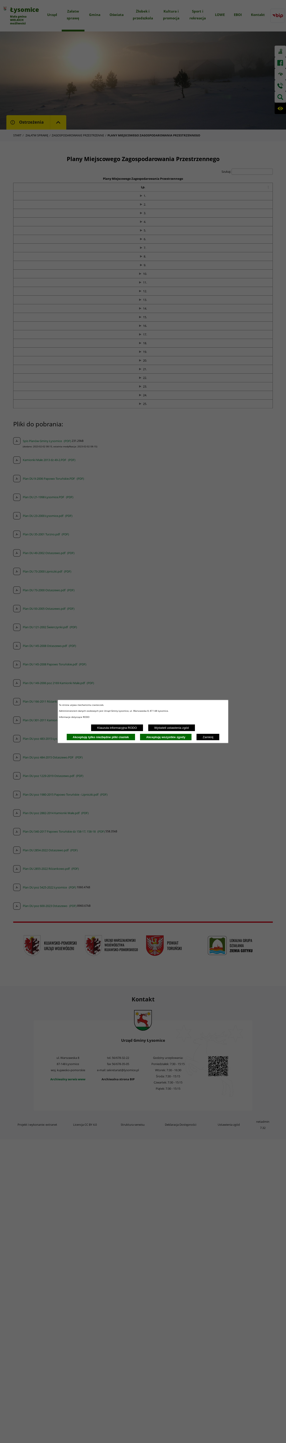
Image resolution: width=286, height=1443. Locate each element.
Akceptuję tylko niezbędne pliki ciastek (101, 737)
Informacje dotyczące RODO (74, 717)
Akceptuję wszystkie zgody (165, 737)
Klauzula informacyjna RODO (117, 727)
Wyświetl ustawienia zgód (171, 727)
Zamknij (208, 737)
